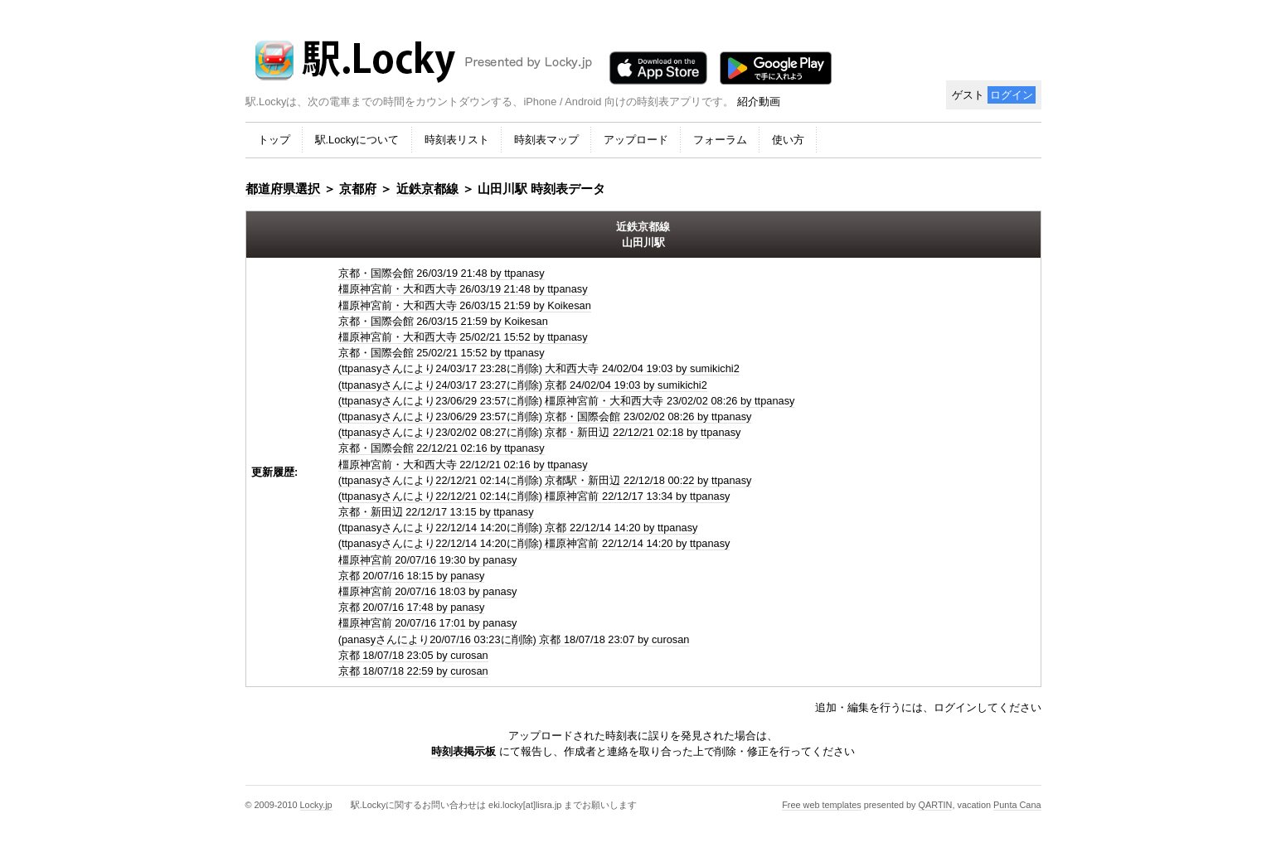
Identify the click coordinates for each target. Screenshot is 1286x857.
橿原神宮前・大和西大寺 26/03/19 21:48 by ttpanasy (463, 289)
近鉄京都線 (427, 189)
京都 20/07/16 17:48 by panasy (411, 607)
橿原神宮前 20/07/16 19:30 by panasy (427, 560)
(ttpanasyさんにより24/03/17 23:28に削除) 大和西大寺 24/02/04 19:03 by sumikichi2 (539, 368)
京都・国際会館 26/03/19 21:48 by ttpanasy (441, 273)
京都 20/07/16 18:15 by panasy (411, 575)
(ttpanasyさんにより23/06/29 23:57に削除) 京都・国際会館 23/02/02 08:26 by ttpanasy (545, 416)
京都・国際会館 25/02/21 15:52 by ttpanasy (441, 352)
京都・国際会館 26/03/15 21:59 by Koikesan (443, 321)
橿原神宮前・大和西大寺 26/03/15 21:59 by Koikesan (464, 305)
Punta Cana (1017, 805)
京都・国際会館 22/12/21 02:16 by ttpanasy (441, 448)
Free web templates (821, 805)
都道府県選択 (282, 189)
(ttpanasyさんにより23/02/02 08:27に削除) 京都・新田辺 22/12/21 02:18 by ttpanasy (539, 432)
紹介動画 (758, 101)
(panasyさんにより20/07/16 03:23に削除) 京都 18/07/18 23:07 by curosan (514, 639)
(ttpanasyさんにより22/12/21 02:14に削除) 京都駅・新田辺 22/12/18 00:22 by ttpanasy (545, 480)
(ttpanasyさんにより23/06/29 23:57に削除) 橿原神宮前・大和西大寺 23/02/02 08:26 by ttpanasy (566, 401)
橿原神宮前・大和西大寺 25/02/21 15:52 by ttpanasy (463, 337)
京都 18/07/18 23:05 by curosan (413, 655)
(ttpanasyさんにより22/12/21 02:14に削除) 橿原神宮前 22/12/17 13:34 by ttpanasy (534, 496)
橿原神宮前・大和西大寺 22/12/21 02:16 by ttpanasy (463, 464)
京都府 (357, 189)
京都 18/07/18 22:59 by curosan (413, 671)
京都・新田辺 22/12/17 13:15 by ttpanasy (436, 512)
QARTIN (936, 805)
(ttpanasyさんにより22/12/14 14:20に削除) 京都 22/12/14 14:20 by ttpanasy (518, 527)
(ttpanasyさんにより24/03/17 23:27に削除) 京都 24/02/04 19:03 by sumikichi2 (522, 385)
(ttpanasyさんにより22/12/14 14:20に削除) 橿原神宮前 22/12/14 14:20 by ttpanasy (534, 543)
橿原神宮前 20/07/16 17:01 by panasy (427, 623)
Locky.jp (316, 805)
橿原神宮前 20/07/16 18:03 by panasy (427, 591)
